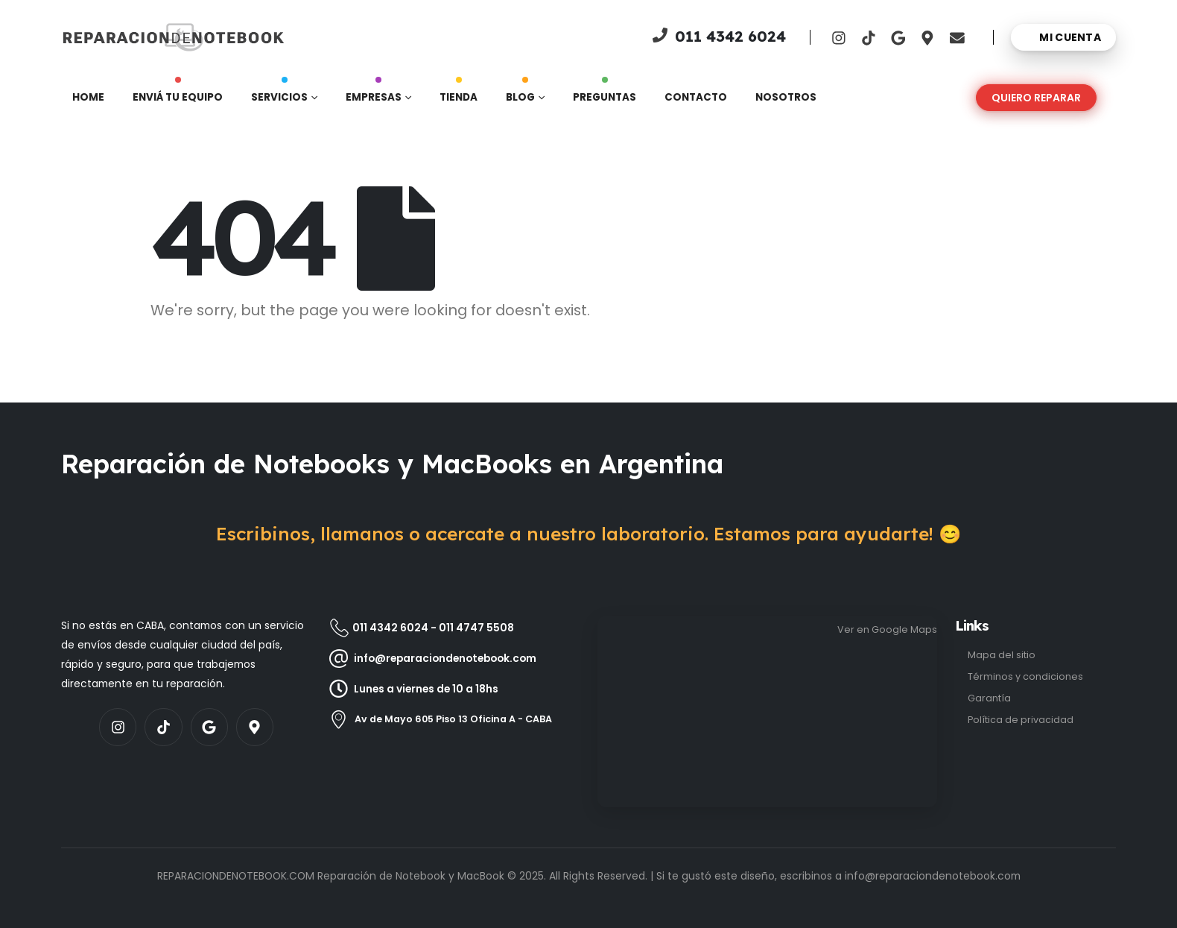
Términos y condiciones (1025, 676)
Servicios (279, 93)
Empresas (374, 93)
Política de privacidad (1020, 719)
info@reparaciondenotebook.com (933, 875)
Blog (520, 93)
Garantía (989, 698)
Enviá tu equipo (178, 93)
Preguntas (604, 93)
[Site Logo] (109, 37)
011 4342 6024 (390, 627)
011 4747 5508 (476, 627)
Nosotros (785, 97)
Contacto (695, 97)
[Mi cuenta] (1063, 37)
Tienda (459, 93)
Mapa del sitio (1001, 654)
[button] (1036, 97)
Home (88, 97)
